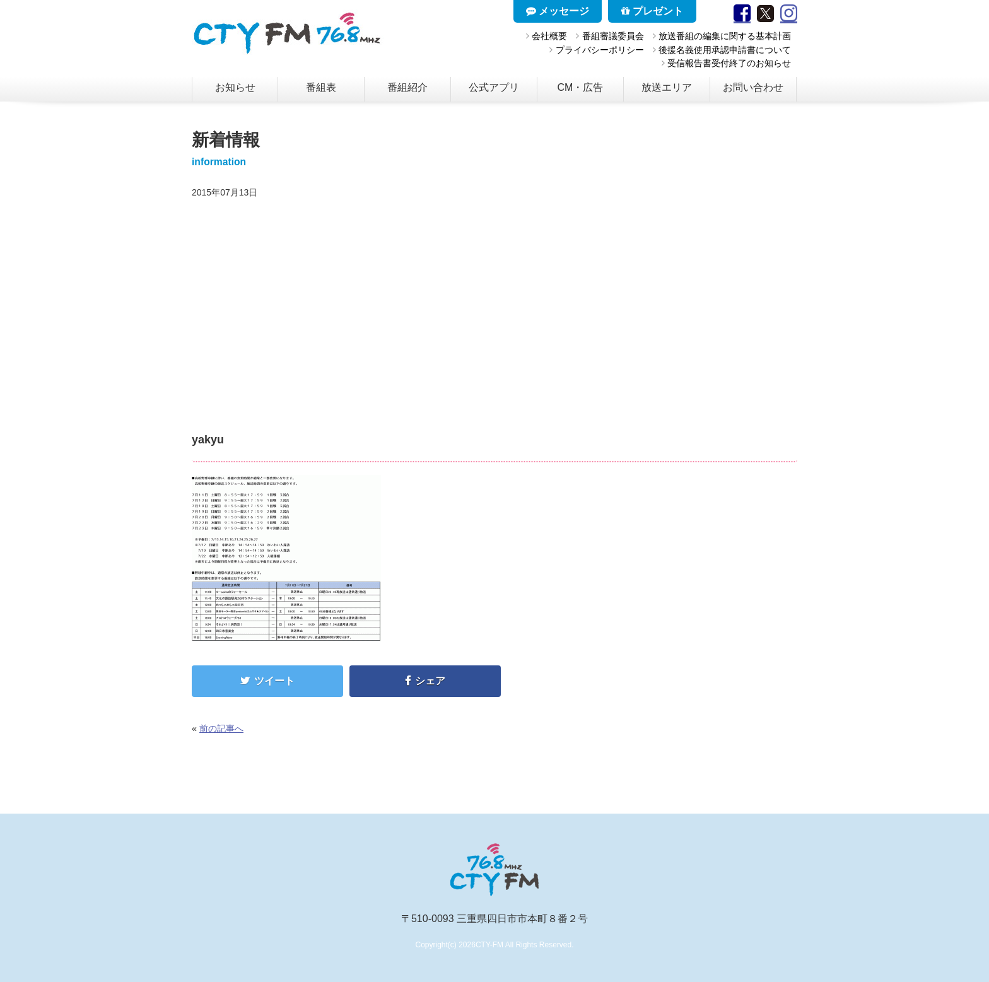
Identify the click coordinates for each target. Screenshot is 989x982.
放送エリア (666, 87)
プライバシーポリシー (600, 50)
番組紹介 (407, 87)
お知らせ (235, 87)
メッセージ (557, 11)
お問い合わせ (753, 87)
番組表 (321, 87)
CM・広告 (581, 87)
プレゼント (652, 11)
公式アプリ (494, 87)
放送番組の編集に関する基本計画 (724, 36)
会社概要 (549, 36)
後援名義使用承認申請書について (724, 50)
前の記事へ (221, 728)
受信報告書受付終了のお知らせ (729, 63)
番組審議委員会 (613, 36)
